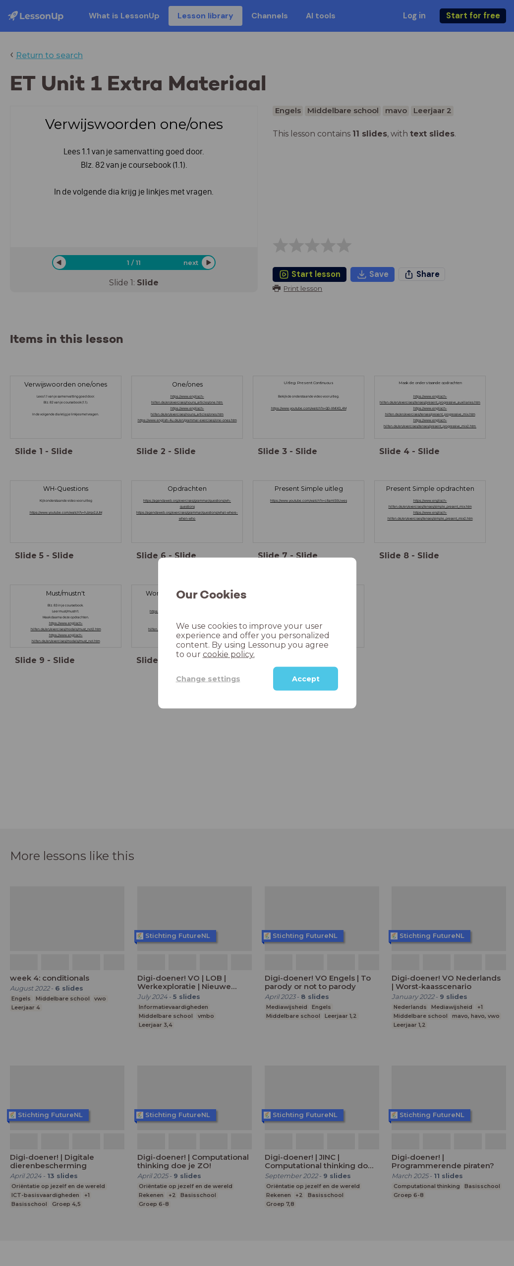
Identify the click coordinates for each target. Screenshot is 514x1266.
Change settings (208, 678)
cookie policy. (229, 654)
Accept (306, 678)
